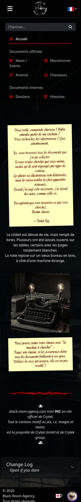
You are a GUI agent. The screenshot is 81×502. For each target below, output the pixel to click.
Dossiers (20, 96)
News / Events (18, 63)
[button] (72, 9)
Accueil (18, 38)
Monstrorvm (57, 60)
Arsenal (19, 75)
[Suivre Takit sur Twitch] (72, 495)
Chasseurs (55, 75)
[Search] (35, 27)
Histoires (54, 96)
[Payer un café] (59, 495)
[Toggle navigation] (10, 9)
